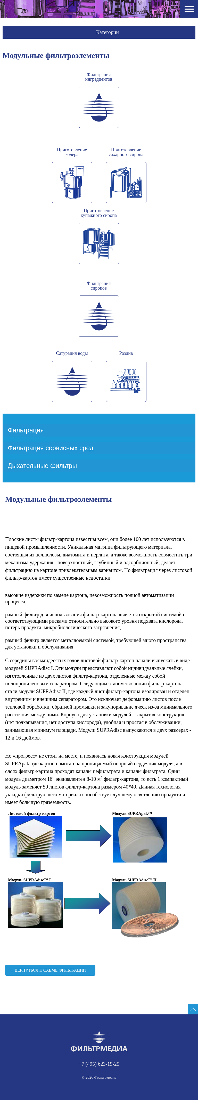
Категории (107, 32)
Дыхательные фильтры (42, 465)
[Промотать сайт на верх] (193, 1009)
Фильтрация (26, 430)
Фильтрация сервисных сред (50, 448)
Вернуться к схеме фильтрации (50, 970)
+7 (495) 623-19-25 (99, 1063)
